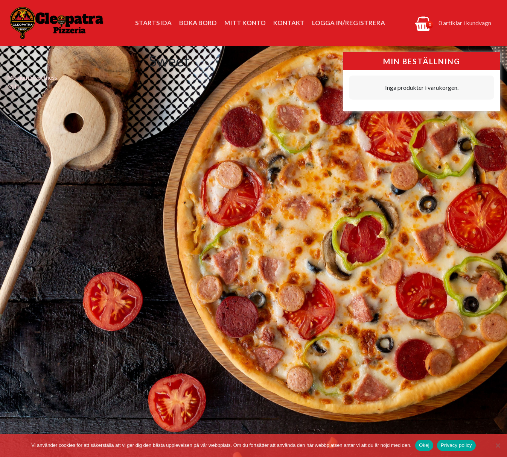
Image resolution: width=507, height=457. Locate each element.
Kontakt (289, 23)
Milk (13, 86)
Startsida (153, 23)
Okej (424, 445)
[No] (497, 445)
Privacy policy (456, 445)
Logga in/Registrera (348, 23)
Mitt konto (245, 23)
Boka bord (198, 23)
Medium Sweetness (32, 77)
